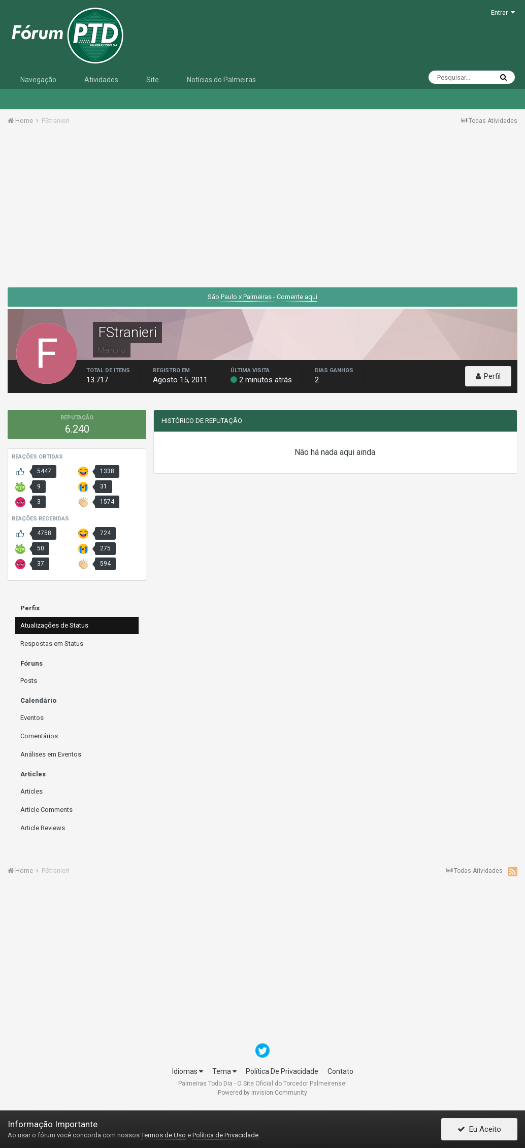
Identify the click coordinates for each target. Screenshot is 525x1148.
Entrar (503, 12)
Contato (340, 1071)
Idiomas (187, 1071)
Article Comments (46, 809)
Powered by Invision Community (262, 1092)
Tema (224, 1071)
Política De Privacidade (282, 1071)
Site (152, 80)
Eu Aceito (479, 1129)
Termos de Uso (163, 1135)
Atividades (101, 80)
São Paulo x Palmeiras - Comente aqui (262, 297)
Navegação (38, 80)
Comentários (39, 736)
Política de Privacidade (225, 1135)
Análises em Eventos (50, 754)
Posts (28, 680)
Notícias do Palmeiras (221, 80)
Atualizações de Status (54, 625)
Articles (31, 791)
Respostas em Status (51, 643)
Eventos (32, 717)
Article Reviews (42, 828)
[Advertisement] (262, 210)
